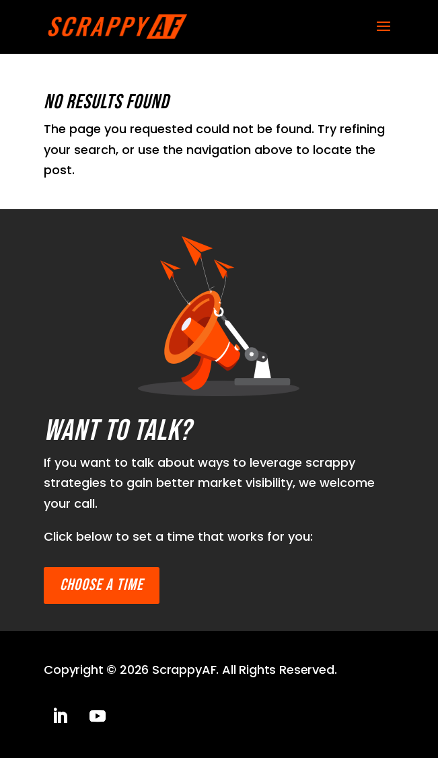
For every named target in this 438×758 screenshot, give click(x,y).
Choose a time (101, 585)
